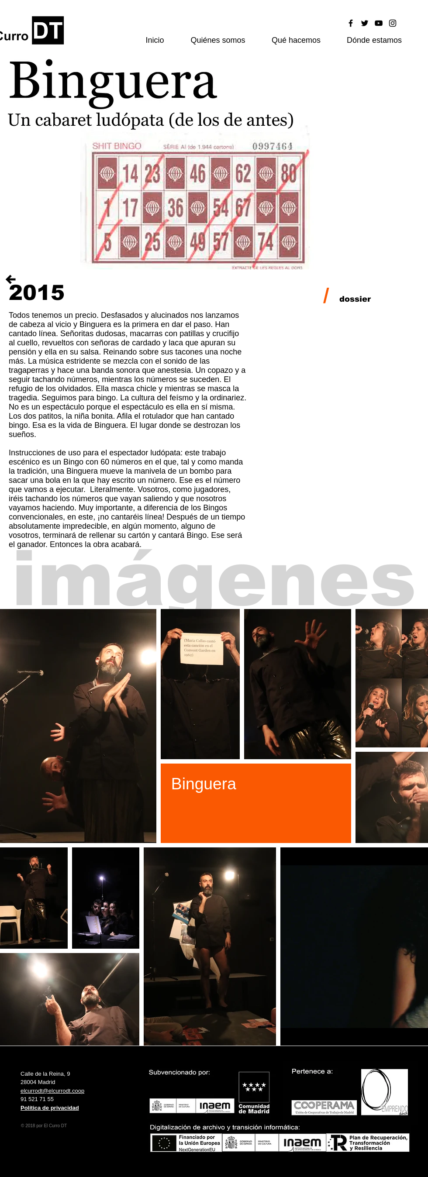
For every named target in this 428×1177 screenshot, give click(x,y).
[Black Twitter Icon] (364, 23)
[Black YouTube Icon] (378, 23)
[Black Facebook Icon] (351, 23)
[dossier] (355, 299)
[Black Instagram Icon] (392, 23)
